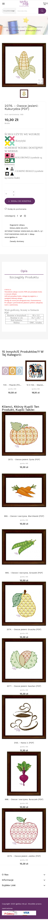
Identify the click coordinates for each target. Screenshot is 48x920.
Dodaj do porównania (15, 209)
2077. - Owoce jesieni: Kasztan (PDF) (24, 686)
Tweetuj (21, 216)
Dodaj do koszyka (20, 201)
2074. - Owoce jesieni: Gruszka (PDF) (24, 629)
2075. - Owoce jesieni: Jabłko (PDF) (24, 856)
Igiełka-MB (12, 389)
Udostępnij (17, 216)
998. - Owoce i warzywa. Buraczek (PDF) (24, 799)
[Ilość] (8, 194)
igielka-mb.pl (21, 904)
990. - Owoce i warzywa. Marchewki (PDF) (24, 516)
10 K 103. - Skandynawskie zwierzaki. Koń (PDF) (36, 385)
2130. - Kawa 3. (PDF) (24, 743)
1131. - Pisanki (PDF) (12, 385)
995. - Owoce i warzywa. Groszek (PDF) (24, 573)
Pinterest (25, 216)
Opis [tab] (24, 271)
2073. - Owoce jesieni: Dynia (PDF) (24, 459)
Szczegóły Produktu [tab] (24, 277)
